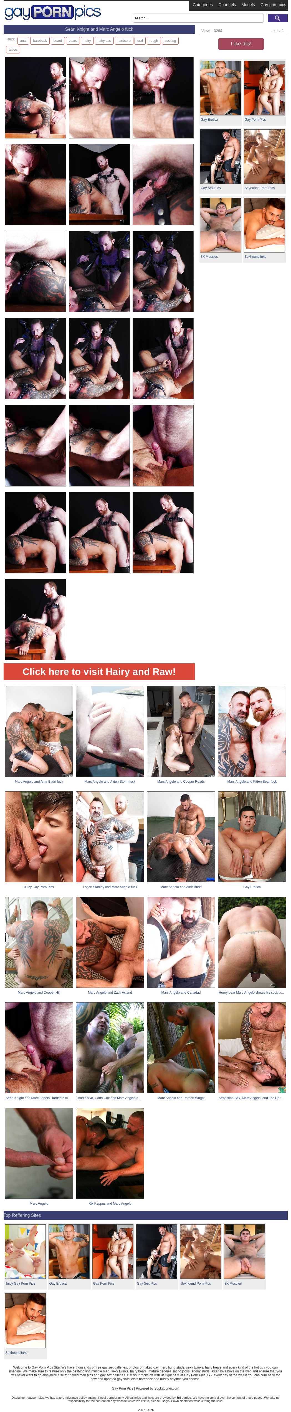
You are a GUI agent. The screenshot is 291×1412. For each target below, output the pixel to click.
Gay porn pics (273, 4)
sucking (170, 41)
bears (73, 41)
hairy (87, 41)
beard (58, 41)
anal (23, 41)
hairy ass (104, 41)
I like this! (241, 44)
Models (248, 4)
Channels (227, 4)
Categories (203, 4)
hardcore (124, 41)
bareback (40, 41)
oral (140, 41)
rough (154, 41)
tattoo (13, 49)
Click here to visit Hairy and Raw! (99, 671)
